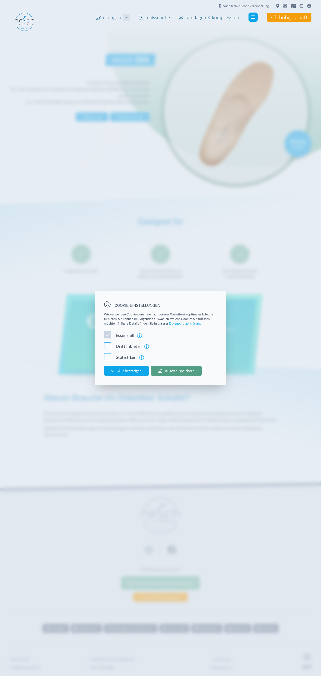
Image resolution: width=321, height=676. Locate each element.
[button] (240, 17)
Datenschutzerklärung (185, 323)
